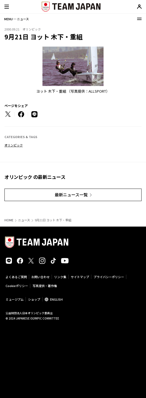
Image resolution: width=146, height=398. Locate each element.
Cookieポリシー (17, 285)
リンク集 (60, 277)
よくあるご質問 (16, 277)
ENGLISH (56, 299)
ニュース (24, 220)
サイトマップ (80, 277)
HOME (8, 220)
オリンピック (13, 145)
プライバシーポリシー (109, 277)
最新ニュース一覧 (71, 194)
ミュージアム (15, 299)
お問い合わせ (40, 277)
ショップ (34, 299)
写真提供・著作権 (44, 285)
